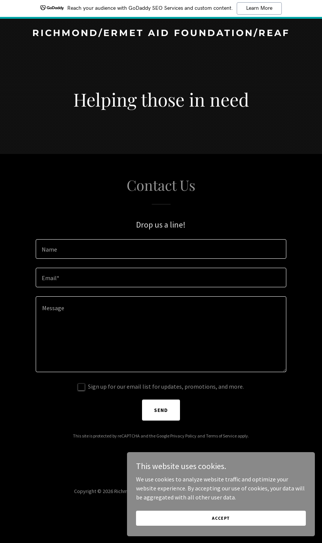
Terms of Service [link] (221, 436)
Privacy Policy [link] (183, 436)
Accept (238, 516)
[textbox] (161, 249)
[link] (161, 34)
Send (161, 410)
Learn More (259, 8)
